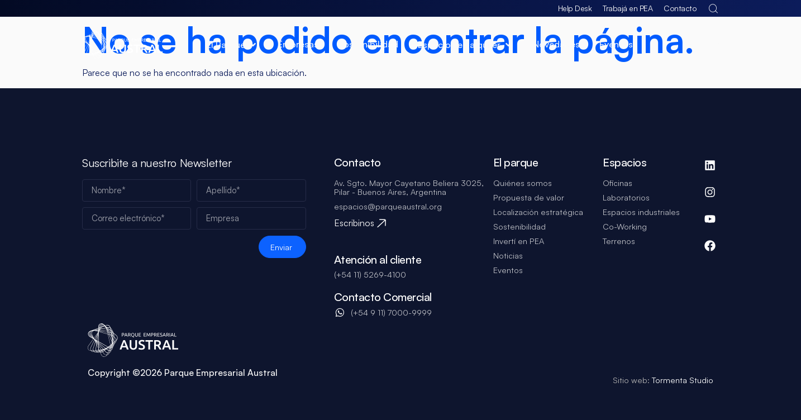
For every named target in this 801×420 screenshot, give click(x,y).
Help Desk (575, 8)
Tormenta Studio (681, 380)
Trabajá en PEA (627, 8)
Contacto (680, 8)
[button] (232, 44)
